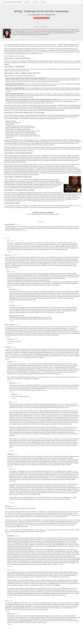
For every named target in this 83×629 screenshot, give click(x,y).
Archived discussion (41, 18)
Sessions (43, 2)
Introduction (27, 2)
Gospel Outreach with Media (12, 2)
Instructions (35, 2)
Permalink (7, 238)
